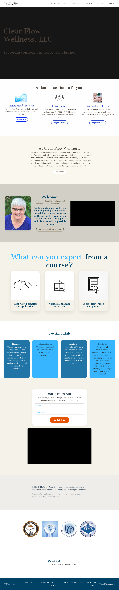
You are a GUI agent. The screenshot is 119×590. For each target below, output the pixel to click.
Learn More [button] (59, 171)
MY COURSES (101, 3)
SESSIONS (71, 3)
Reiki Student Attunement (73, 583)
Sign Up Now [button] (21, 119)
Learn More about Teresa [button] (50, 229)
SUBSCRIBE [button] (59, 420)
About (88, 583)
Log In (111, 3)
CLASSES (62, 3)
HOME (53, 3)
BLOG (80, 3)
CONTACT (88, 3)
